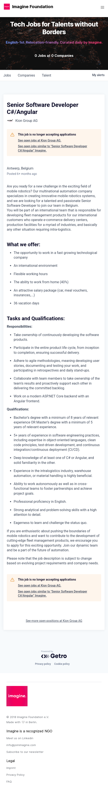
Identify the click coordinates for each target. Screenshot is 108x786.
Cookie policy (62, 663)
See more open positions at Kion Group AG (54, 620)
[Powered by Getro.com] (54, 654)
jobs (7, 75)
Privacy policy (43, 663)
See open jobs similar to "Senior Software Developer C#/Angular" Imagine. (52, 148)
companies (26, 75)
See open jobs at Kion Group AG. (39, 140)
